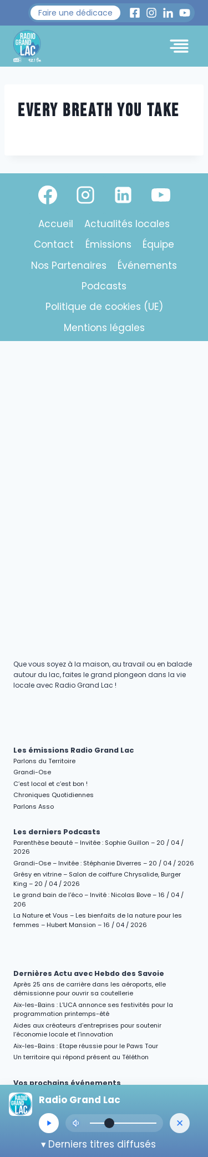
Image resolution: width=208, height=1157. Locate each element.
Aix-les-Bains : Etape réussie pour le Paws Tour (85, 1045)
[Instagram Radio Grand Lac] (151, 12)
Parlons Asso (33, 806)
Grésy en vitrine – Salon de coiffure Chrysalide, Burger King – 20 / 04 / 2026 (97, 879)
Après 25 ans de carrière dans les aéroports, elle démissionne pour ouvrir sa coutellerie (89, 989)
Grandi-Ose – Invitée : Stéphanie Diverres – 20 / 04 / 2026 (103, 863)
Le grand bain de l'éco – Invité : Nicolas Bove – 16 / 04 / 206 (98, 899)
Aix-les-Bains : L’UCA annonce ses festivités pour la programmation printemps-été (93, 1009)
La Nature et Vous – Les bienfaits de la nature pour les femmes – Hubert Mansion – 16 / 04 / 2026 (97, 920)
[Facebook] (48, 195)
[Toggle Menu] (179, 46)
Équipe (158, 244)
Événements (147, 265)
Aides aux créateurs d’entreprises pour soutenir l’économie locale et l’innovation (87, 1030)
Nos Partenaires (68, 265)
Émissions (108, 244)
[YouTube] (161, 195)
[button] (75, 13)
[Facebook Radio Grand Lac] (134, 12)
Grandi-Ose (32, 772)
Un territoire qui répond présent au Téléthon (81, 1057)
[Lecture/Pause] (49, 1123)
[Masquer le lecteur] (180, 1123)
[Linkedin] (123, 195)
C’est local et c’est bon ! (50, 783)
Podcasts (104, 286)
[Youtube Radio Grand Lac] (184, 12)
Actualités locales (127, 224)
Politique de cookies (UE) (104, 306)
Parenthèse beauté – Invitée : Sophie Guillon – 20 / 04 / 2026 (98, 847)
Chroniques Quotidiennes (53, 794)
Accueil (55, 224)
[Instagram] (85, 195)
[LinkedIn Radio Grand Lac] (168, 12)
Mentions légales (104, 327)
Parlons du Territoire (44, 761)
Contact (54, 244)
